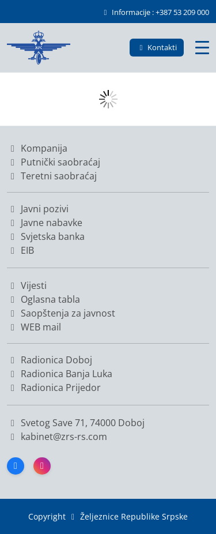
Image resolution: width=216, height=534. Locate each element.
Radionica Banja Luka (59, 373)
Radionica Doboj (49, 360)
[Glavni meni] (202, 47)
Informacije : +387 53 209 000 (155, 12)
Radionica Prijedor (54, 387)
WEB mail (34, 327)
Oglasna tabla (43, 299)
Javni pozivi (38, 208)
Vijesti (27, 285)
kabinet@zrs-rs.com (62, 436)
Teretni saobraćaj (52, 176)
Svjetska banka (46, 236)
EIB (20, 250)
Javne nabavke (44, 222)
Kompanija (37, 148)
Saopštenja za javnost (61, 313)
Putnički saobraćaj (53, 162)
